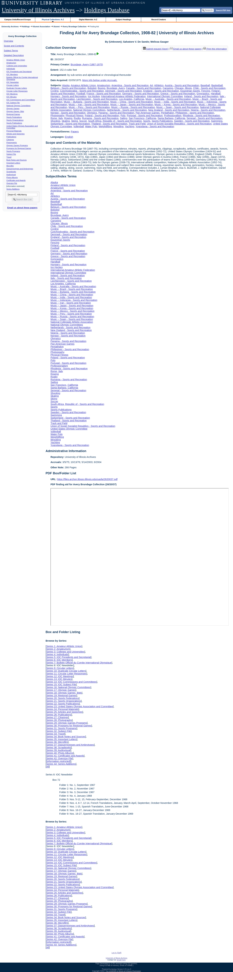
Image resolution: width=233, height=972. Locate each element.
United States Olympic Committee (68, 428)
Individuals (11, 69)
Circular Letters (13, 85)
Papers (75, 131)
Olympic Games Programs (17, 145)
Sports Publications (14, 123)
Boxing (101, 88)
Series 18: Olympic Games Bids (64, 692)
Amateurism (11, 63)
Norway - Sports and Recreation (68, 112)
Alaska (65, 85)
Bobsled (91, 88)
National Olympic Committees (18, 106)
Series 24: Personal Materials (62, 709)
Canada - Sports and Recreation (143, 88)
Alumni (56, 26)
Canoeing (168, 88)
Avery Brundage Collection (75, 26)
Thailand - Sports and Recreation (109, 123)
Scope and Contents (14, 45)
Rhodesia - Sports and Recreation (201, 115)
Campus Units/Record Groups (17, 19)
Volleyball (78, 126)
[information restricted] (58, 761)
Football (80, 93)
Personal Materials (14, 131)
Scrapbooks (11, 172)
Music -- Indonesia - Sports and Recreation (73, 300)
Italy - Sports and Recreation (66, 278)
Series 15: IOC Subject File (61, 684)
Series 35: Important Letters (61, 739)
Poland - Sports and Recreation (102, 115)
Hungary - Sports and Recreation (68, 96)
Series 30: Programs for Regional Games (68, 725)
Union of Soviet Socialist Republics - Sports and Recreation (179, 123)
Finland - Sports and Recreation (67, 245)
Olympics (92, 112)
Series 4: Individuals (57, 654)
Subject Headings (123, 19)
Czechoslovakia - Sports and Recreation (82, 90)
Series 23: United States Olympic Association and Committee (79, 706)
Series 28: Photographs (59, 720)
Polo (123, 115)
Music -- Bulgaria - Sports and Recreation (86, 101)
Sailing (123, 118)
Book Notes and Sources (17, 160)
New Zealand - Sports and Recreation (168, 110)
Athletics (159, 85)
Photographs (12, 142)
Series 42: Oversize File (59, 758)
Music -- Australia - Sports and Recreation (168, 99)
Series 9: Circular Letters (59, 668)
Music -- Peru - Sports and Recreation (89, 107)
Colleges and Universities (17, 66)
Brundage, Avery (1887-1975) (87, 64)
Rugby (77, 118)
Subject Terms (11, 50)
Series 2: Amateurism (58, 649)
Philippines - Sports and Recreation (195, 112)
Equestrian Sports (190, 90)
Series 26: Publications (58, 714)
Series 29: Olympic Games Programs (66, 723)
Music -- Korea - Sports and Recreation (175, 104)
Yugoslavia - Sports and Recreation (154, 126)
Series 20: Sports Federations (62, 698)
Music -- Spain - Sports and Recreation (177, 107)
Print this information (215, 49)
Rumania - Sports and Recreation (100, 118)
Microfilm (10, 166)
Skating (66, 121)
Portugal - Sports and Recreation (145, 115)
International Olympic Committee (165, 96)
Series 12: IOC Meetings (59, 676)
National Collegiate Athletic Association (71, 322)
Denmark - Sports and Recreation (123, 90)
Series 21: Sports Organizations (63, 701)
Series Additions (13, 189)
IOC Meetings (12, 94)
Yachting (129, 126)
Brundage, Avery (116, 88)
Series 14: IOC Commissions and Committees (71, 681)
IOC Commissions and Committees (21, 100)
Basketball (217, 85)
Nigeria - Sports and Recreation (208, 110)
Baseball (205, 85)
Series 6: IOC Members (59, 660)
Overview (8, 41)
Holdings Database (107, 10)
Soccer (83, 121)
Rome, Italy (56, 118)
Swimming (216, 121)
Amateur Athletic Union (16, 60)
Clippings (10, 140)
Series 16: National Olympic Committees (68, 687)
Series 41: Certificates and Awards (65, 755)
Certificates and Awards (16, 180)
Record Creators (158, 19)
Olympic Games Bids (15, 111)
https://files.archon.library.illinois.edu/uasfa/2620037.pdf (87, 479)
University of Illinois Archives (38, 10)
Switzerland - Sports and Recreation (70, 123)
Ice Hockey (94, 96)
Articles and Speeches (16, 134)
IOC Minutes (12, 97)
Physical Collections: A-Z (53, 19)
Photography (57, 115)
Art (151, 85)
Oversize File (12, 183)
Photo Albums (12, 177)
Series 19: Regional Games (61, 695)
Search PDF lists (223, 10)
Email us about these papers (22, 207)
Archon (114, 969)
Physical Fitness (74, 115)
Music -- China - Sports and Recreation (131, 101)
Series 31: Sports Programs (61, 728)
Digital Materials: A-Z (88, 19)
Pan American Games (148, 112)
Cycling (54, 90)
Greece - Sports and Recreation (177, 93)
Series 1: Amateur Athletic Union (63, 646)
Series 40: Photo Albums (59, 753)
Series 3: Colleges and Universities (65, 651)
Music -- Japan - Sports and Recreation (131, 104)
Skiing (74, 121)
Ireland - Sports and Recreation (201, 96)
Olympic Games (13, 108)
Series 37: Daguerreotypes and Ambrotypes (70, 744)
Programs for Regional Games (19, 148)
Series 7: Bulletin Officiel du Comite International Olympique (78, 662)
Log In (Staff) (116, 953)
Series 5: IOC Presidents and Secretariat (68, 657)
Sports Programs (13, 151)
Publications (11, 137)
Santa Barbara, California (171, 118)
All (47, 766)
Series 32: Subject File (58, 731)
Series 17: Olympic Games (60, 690)
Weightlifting (105, 126)
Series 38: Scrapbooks (58, 747)
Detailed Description (14, 55)
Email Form (121, 960)
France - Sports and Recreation (104, 93)
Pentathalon (167, 112)
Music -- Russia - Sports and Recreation (133, 107)
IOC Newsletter (13, 82)
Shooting (55, 121)
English (69, 137)
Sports (146, 121)
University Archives (9, 26)
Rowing (68, 118)
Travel (9, 157)
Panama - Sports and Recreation (116, 112)
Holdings (26, 26)
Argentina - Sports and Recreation (130, 85)
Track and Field (137, 123)
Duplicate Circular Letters (17, 88)
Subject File (11, 154)
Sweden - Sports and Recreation (192, 121)
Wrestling (118, 126)
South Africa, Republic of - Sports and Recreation (115, 121)
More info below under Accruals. (99, 80)
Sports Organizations (15, 120)
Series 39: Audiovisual (58, 750)
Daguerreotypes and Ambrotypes (20, 169)
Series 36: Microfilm (57, 742)
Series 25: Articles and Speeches (64, 712)
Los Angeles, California (131, 99)
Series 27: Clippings (57, 717)
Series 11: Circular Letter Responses (66, 673)
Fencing (205, 90)
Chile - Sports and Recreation (209, 88)
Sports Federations (14, 117)
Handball (216, 93)
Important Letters (13, 163)
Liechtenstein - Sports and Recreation (97, 99)
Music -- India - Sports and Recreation (175, 101)
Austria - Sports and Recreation (182, 85)
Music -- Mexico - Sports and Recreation (72, 311)
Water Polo (91, 126)
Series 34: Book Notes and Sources (65, 736)
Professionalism (173, 115)
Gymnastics (203, 93)
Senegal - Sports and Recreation (204, 118)
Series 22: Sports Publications (62, 703)
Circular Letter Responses (17, 91)
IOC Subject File (13, 103)
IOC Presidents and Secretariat (19, 71)
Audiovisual (11, 174)
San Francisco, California (142, 118)
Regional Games (13, 114)
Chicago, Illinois (183, 88)
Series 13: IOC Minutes (59, 679)
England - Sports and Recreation (161, 90)
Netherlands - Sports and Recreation (127, 110)
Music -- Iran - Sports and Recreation (89, 104)
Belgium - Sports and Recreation (68, 88)
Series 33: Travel (55, 733)
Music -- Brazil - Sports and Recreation (71, 289)
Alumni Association (41, 26)
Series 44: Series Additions (61, 764)
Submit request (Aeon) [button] (155, 49)
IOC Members (12, 74)
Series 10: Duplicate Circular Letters (66, 671)
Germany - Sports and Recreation (140, 93)
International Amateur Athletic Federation (123, 96)
